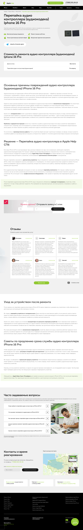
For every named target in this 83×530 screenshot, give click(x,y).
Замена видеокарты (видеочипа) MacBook (40, 498)
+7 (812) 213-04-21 (71, 2)
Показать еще (41, 282)
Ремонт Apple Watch (8, 505)
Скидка (75, 522)
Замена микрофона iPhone (71, 499)
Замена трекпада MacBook (38, 506)
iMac (40, 7)
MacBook (15, 7)
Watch (24, 7)
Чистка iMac (35, 504)
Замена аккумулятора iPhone (72, 503)
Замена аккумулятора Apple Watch (40, 502)
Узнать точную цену (17, 44)
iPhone (5, 7)
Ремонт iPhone (7, 497)
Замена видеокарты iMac (38, 510)
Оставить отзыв (75, 282)
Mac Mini (49, 7)
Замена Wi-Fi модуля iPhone (39, 500)
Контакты (69, 7)
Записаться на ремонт (55, 3)
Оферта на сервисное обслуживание (37, 518)
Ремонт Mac (6, 508)
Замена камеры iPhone (70, 501)
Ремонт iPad (7, 501)
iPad (33, 7)
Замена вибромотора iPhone (72, 497)
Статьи (77, 7)
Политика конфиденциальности (9, 518)
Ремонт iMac (7, 499)
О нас (61, 7)
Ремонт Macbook (8, 503)
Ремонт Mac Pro (7, 506)
